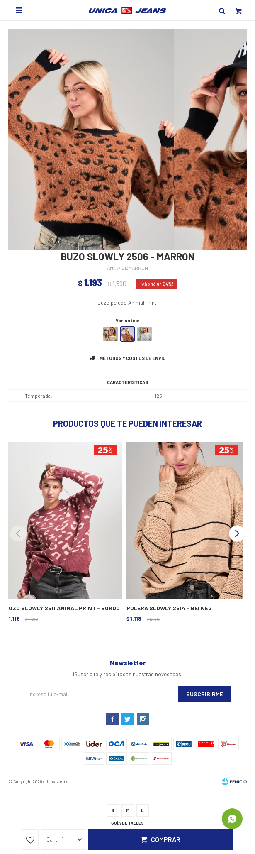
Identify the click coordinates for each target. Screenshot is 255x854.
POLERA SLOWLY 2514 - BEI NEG (169, 608)
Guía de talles (127, 822)
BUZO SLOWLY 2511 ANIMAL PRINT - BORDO (62, 608)
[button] (237, 533)
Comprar (165, 839)
